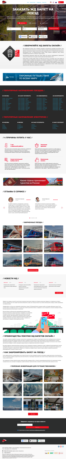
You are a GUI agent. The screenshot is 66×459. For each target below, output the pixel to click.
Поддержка (33, 2)
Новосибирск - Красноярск (42, 102)
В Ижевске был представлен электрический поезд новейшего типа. (10, 286)
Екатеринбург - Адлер (57, 99)
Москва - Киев (5, 105)
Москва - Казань (5, 100)
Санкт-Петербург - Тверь (23, 99)
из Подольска (20, 126)
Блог (23, 2)
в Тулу (3, 124)
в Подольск (4, 128)
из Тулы (18, 128)
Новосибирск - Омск (41, 103)
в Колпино (33, 128)
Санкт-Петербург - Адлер (23, 109)
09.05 (39, 31)
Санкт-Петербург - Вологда (23, 104)
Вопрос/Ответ (27, 2)
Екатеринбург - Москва (57, 98)
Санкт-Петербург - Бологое (23, 100)
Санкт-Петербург (13, 31)
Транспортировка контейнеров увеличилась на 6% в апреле (55, 285)
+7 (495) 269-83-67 (7, 452)
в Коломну (4, 127)
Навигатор (39, 2)
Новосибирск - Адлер (41, 100)
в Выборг (33, 124)
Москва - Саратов (5, 108)
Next (62, 207)
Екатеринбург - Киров (57, 107)
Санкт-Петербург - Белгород (23, 108)
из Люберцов (20, 127)
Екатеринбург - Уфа (56, 108)
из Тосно (54, 127)
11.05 (43, 31)
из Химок (19, 124)
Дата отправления (42, 26)
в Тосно (32, 127)
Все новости (59, 292)
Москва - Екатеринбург (6, 103)
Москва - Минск (5, 102)
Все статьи (33, 414)
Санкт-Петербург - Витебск (23, 103)
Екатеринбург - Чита (57, 105)
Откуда (8, 26)
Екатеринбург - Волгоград (58, 109)
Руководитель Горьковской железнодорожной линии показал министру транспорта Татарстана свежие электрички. (40, 287)
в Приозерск (33, 126)
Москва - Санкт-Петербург (7, 98)
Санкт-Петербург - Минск (23, 105)
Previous (4, 207)
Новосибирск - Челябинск (42, 107)
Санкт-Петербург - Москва (23, 98)
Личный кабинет (59, 2)
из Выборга (54, 124)
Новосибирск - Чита (40, 105)
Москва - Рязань (5, 109)
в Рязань (4, 126)
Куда (23, 26)
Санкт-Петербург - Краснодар (24, 107)
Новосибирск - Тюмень (41, 109)
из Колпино (54, 128)
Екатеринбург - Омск (57, 103)
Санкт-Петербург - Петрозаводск (24, 102)
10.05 (41, 31)
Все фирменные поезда (33, 270)
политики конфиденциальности (37, 427)
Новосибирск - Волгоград (42, 108)
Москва (8, 31)
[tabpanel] (19, 205)
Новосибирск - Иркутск (41, 104)
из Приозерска (55, 126)
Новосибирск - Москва (41, 98)
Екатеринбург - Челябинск (58, 102)
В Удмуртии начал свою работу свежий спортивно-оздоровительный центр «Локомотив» (25, 287)
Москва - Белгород (6, 104)
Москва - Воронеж (5, 99)
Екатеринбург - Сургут (57, 104)
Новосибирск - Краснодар (42, 99)
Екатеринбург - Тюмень (57, 100)
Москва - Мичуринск (6, 107)
